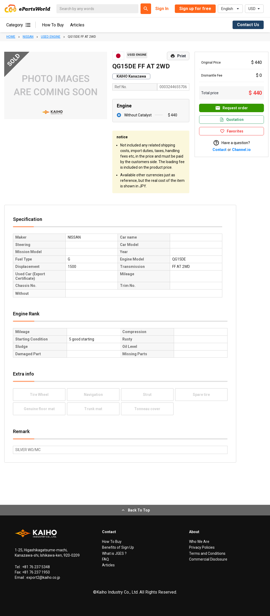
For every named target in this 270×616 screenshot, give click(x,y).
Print (178, 56)
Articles (77, 24)
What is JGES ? (114, 553)
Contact (219, 150)
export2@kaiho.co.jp (43, 577)
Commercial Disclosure (208, 559)
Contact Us (248, 24)
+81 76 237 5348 (35, 567)
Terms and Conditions (207, 553)
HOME (10, 37)
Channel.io (241, 150)
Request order (231, 108)
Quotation (231, 119)
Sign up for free (195, 8)
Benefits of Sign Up (118, 547)
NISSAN (28, 37)
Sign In (161, 8)
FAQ (105, 559)
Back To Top (135, 510)
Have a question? (231, 143)
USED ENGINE (50, 37)
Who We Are (199, 541)
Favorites (231, 131)
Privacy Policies (202, 547)
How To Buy (53, 24)
